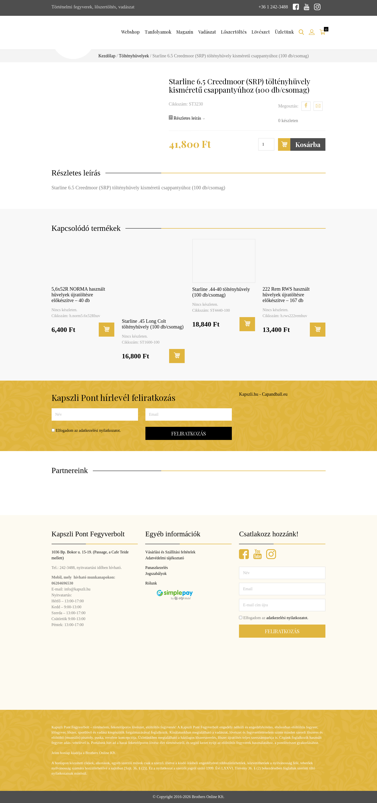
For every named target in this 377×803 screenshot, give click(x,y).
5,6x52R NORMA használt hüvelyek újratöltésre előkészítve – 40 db (78, 294)
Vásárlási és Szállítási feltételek (170, 552)
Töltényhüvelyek (134, 55)
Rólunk (151, 583)
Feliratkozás (188, 433)
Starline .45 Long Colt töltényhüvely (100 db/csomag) (153, 323)
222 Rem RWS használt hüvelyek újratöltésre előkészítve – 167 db (286, 294)
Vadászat (207, 32)
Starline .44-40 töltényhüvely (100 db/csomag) (221, 291)
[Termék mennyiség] (266, 144)
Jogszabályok (155, 573)
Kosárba (299, 144)
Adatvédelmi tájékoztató (164, 558)
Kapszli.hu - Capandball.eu (263, 394)
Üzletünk (284, 32)
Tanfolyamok (158, 32)
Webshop (130, 32)
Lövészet (261, 32)
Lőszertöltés (234, 32)
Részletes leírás (187, 118)
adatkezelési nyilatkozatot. (100, 430)
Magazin (184, 32)
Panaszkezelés (156, 567)
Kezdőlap (107, 55)
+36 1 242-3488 (273, 6)
